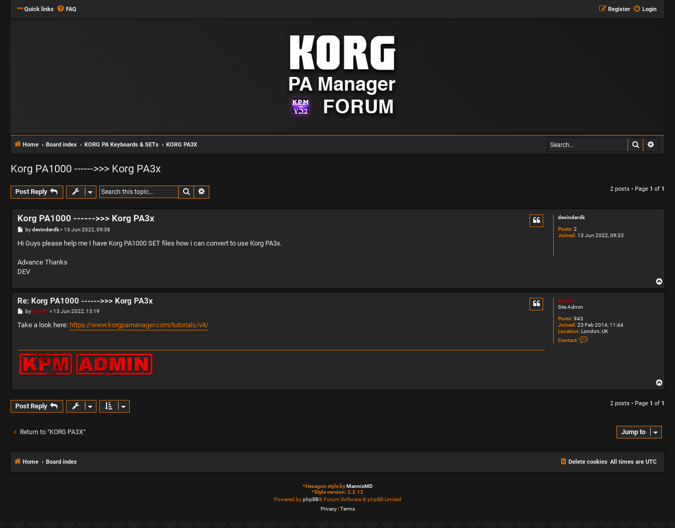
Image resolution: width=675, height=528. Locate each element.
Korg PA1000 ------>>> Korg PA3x (86, 168)
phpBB (311, 499)
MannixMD (359, 486)
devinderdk (571, 217)
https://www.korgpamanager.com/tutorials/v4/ (139, 325)
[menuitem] (66, 9)
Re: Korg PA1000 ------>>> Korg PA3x (85, 301)
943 (578, 318)
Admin (566, 301)
